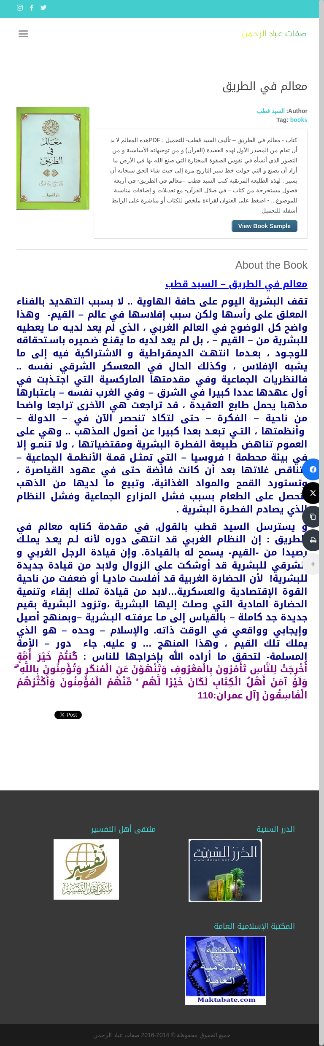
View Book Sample (264, 226)
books (299, 119)
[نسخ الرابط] (313, 517)
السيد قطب (270, 111)
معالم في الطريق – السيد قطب (236, 284)
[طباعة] (313, 540)
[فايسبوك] (313, 469)
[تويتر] (313, 493)
